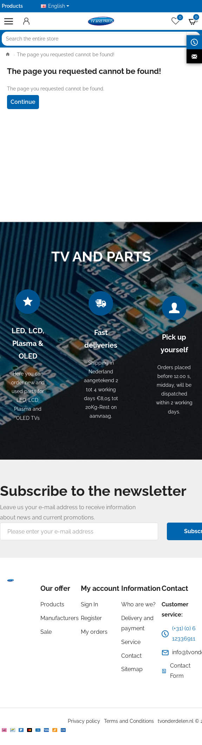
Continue (23, 102)
